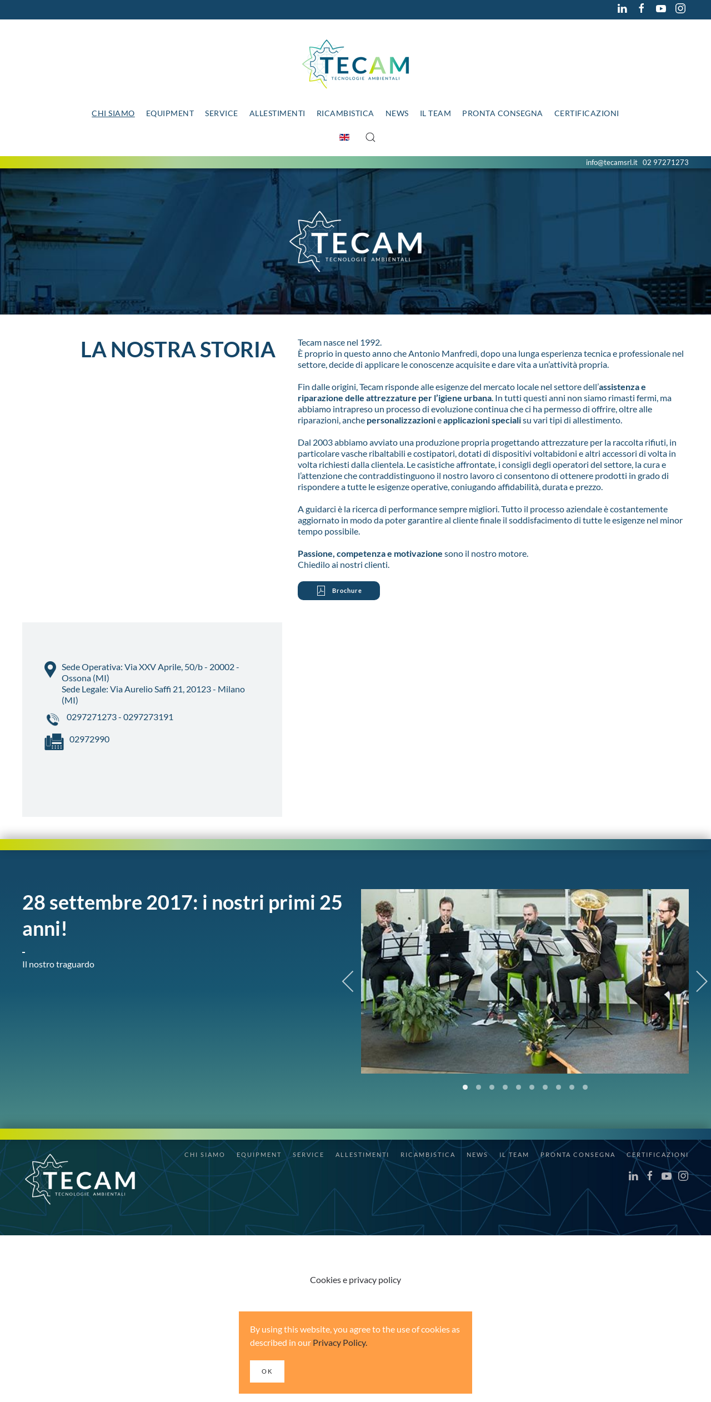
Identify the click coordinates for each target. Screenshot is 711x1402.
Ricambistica (345, 113)
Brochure (339, 590)
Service (221, 113)
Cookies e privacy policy (355, 1279)
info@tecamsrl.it (612, 162)
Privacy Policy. (340, 1342)
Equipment (170, 113)
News (397, 113)
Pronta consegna (502, 113)
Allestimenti (277, 113)
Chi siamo (113, 113)
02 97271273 (666, 162)
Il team (436, 113)
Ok (267, 1371)
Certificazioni (586, 113)
